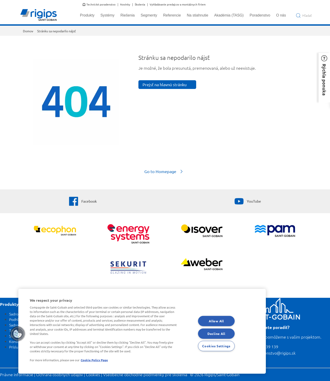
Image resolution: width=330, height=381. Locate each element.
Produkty (87, 15)
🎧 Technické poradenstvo (99, 4)
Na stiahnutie (197, 15)
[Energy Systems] (128, 234)
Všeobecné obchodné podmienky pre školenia (145, 374)
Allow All (216, 321)
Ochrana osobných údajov (59, 374)
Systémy (107, 15)
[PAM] (275, 231)
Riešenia (127, 15)
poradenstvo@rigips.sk (274, 353)
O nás (281, 15)
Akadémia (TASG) (229, 15)
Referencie (172, 15)
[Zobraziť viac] (201, 231)
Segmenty (149, 15)
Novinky (125, 4)
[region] (142, 331)
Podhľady (16, 319)
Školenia (140, 4)
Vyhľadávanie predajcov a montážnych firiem (178, 4)
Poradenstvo (260, 15)
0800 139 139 (265, 346)
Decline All (216, 333)
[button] (324, 77)
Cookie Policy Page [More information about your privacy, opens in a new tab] (94, 360)
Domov (28, 31)
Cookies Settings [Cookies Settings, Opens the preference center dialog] (216, 346)
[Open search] (304, 15)
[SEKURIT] (128, 268)
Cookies (93, 374)
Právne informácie (16, 374)
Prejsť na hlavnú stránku (165, 84)
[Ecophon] (55, 231)
